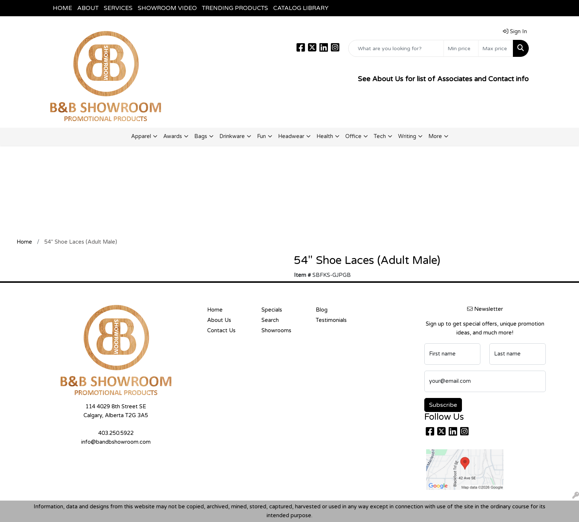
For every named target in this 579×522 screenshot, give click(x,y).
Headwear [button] (291, 136)
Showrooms (276, 330)
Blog (322, 310)
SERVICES (118, 8)
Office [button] (353, 136)
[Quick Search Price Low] (461, 48)
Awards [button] (172, 136)
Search (270, 320)
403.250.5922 (116, 433)
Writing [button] (407, 136)
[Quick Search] (396, 48)
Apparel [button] (141, 136)
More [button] (435, 136)
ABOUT (88, 8)
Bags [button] (200, 136)
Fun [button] (261, 136)
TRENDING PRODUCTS (235, 8)
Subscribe (443, 405)
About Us (219, 320)
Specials (271, 310)
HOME (62, 8)
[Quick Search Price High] (495, 48)
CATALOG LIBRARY (301, 8)
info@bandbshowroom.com (116, 442)
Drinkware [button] (232, 136)
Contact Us (221, 330)
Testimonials (331, 320)
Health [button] (324, 136)
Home (215, 310)
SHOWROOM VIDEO (167, 8)
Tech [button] (380, 136)
